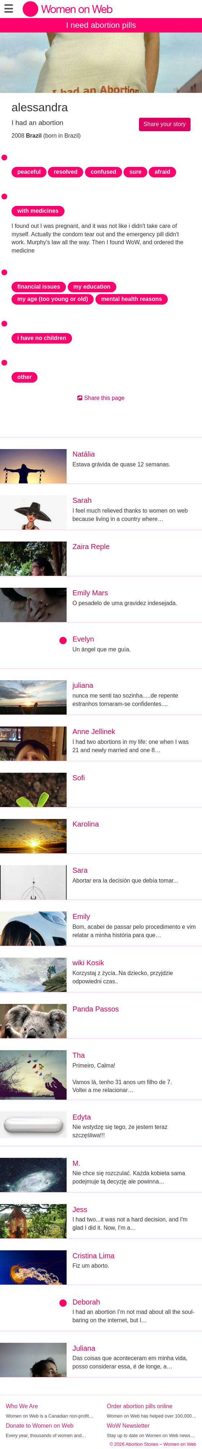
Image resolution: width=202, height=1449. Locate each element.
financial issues (38, 287)
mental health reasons (131, 299)
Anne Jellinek (93, 732)
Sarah (81, 500)
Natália (83, 454)
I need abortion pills (101, 25)
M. (76, 1163)
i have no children (41, 338)
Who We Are (22, 1406)
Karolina (85, 824)
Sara (79, 870)
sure (135, 172)
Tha (78, 1055)
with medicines (38, 211)
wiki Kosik (88, 963)
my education (92, 287)
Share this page (101, 398)
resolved (65, 172)
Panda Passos (95, 1009)
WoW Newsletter (128, 1426)
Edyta (81, 1117)
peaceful (29, 172)
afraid (162, 172)
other (24, 377)
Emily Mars (90, 593)
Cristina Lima (93, 1256)
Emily (81, 916)
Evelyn (83, 639)
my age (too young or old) (52, 299)
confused (103, 172)
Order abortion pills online (139, 1406)
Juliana (83, 1348)
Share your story (165, 124)
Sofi (78, 778)
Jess (79, 1209)
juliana (82, 685)
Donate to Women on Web (39, 1426)
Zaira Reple (90, 547)
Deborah (86, 1302)
